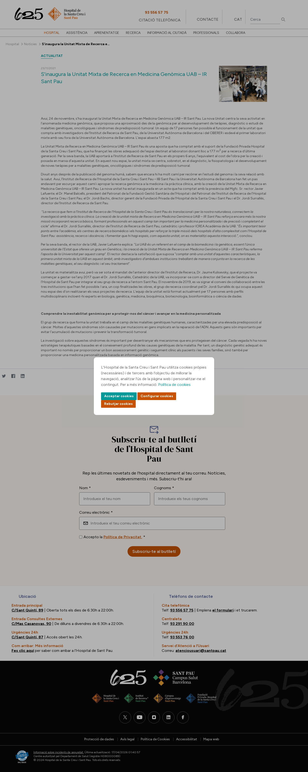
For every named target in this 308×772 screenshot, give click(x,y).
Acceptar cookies (119, 396)
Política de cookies (174, 384)
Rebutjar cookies (118, 404)
